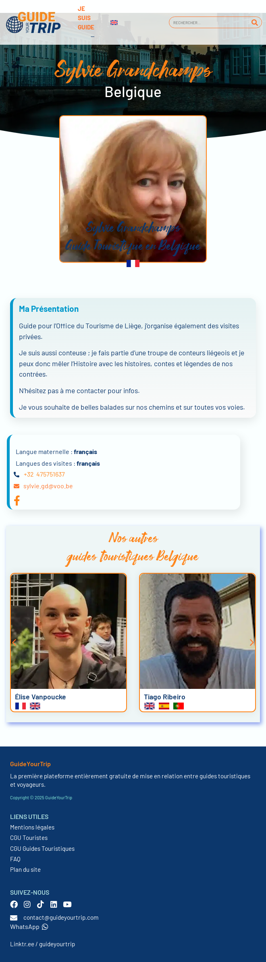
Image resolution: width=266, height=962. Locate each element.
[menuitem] (114, 22)
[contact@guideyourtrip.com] (13, 917)
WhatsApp (29, 926)
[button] (14, 642)
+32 (29, 474)
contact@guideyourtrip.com (61, 917)
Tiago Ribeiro (164, 696)
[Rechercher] (254, 22)
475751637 (50, 474)
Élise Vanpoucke (40, 696)
